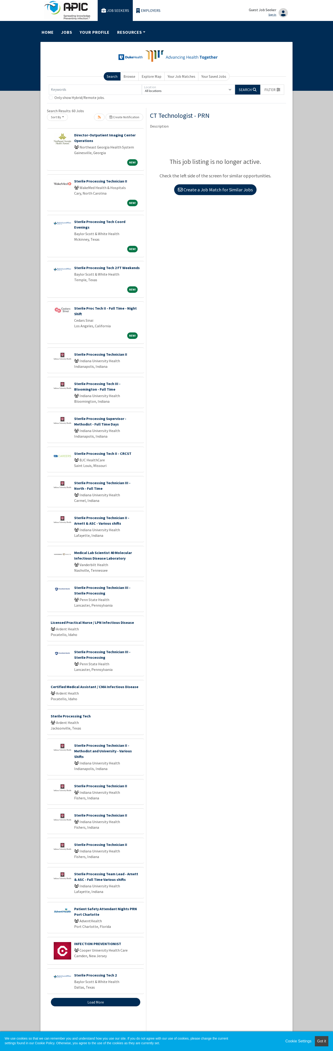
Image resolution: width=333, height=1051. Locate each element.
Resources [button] (129, 32)
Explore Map (151, 76)
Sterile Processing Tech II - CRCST (102, 453)
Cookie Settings (298, 1041)
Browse (129, 76)
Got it (321, 1041)
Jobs (66, 32)
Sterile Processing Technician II (100, 181)
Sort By (56, 117)
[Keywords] (95, 89)
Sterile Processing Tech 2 (95, 975)
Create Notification (124, 117)
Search (112, 76)
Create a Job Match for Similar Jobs (215, 190)
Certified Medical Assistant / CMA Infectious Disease (94, 686)
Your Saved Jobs (213, 76)
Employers (148, 11)
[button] (272, 89)
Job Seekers (115, 11)
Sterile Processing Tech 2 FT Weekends (107, 267)
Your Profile (95, 32)
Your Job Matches (181, 76)
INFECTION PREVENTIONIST (97, 943)
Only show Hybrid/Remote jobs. (79, 97)
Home (48, 32)
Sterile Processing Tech (71, 716)
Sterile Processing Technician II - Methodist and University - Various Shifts (103, 751)
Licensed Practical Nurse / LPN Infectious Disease (92, 622)
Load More (95, 1002)
